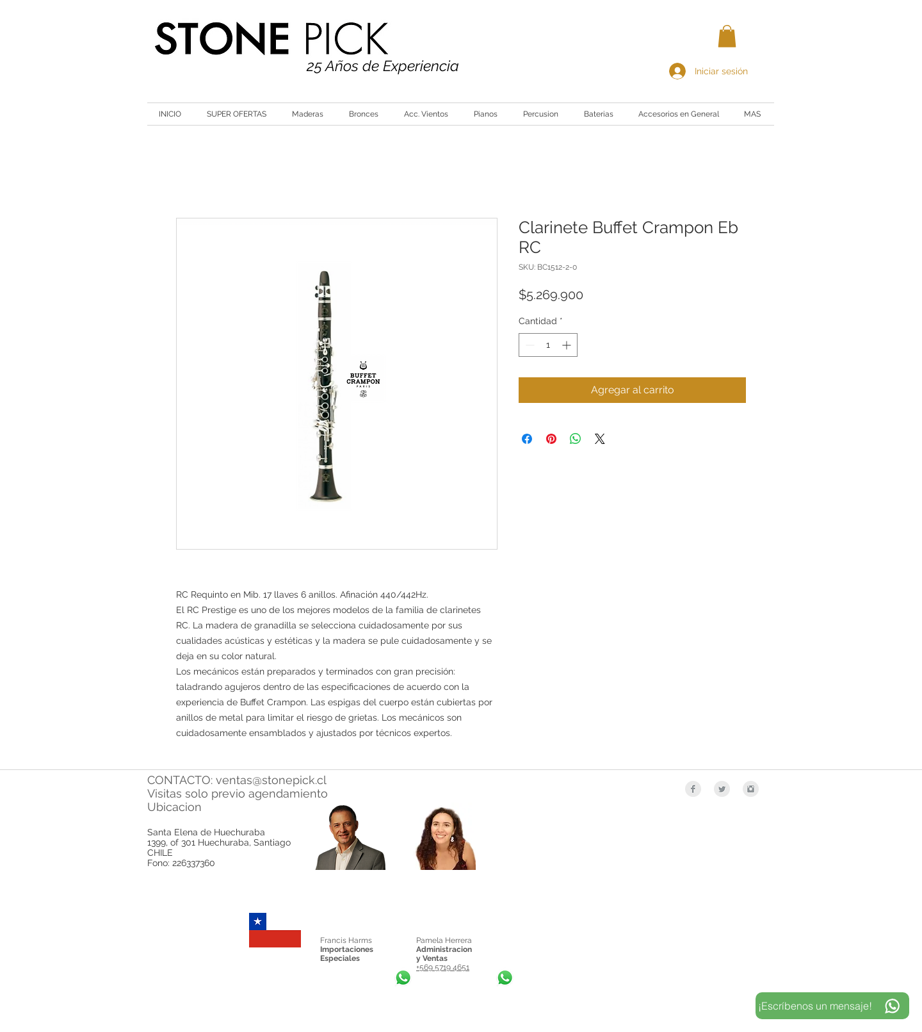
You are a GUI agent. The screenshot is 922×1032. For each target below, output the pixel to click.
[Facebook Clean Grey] (693, 789)
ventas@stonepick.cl (271, 780)
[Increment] (568, 345)
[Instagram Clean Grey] (751, 789)
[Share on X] (600, 438)
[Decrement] (529, 345)
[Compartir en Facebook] (527, 438)
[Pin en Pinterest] (551, 438)
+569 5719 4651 (442, 967)
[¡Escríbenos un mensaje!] (832, 1005)
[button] (727, 36)
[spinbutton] (548, 345)
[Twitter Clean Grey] (722, 789)
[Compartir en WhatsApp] (575, 438)
